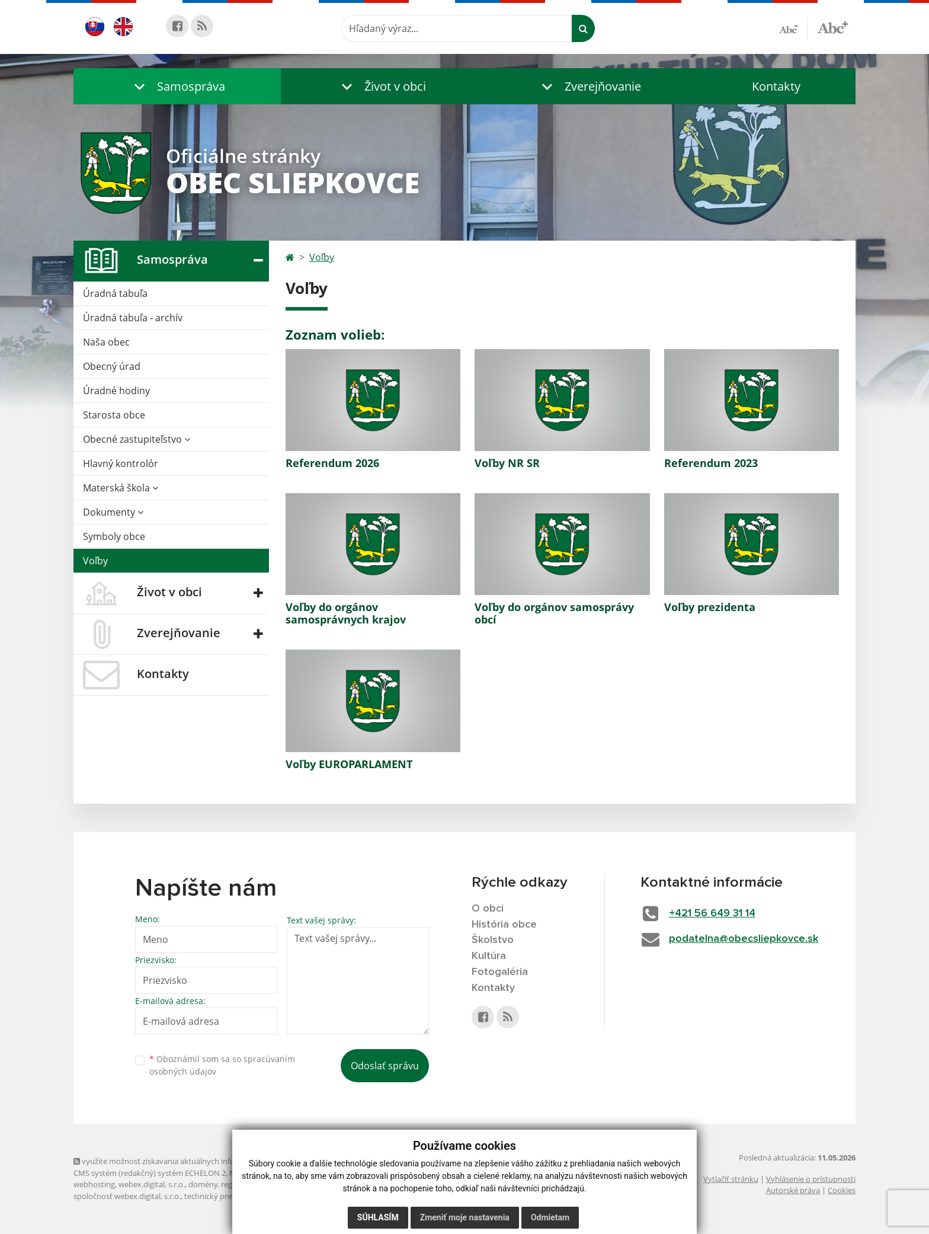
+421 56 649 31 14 (712, 913)
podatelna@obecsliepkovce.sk (743, 939)
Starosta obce (114, 414)
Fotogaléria (500, 972)
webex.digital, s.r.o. (151, 1184)
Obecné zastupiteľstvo (136, 439)
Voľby (95, 560)
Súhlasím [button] (378, 1217)
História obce (504, 924)
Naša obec (106, 342)
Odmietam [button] (550, 1217)
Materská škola (120, 487)
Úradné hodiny (116, 390)
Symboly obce (114, 536)
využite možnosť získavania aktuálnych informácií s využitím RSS (190, 1161)
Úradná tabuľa (115, 293)
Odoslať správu (385, 1065)
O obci (488, 908)
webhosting (94, 1184)
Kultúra (489, 956)
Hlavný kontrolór (120, 463)
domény (202, 1184)
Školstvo (493, 940)
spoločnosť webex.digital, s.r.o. (127, 1196)
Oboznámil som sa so (222, 1065)
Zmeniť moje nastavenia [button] (465, 1217)
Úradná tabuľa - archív (132, 317)
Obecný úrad (111, 366)
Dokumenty (113, 512)
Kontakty (776, 86)
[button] (177, 86)
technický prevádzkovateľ (229, 1196)
